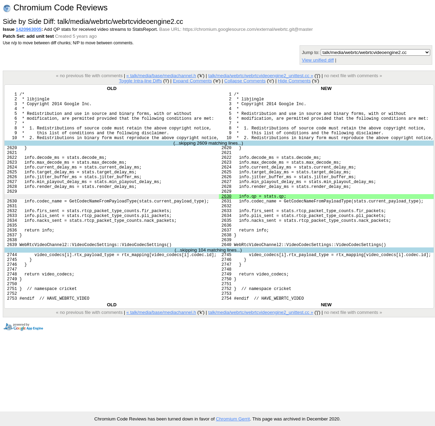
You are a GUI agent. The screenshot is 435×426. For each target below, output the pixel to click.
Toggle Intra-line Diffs (140, 80)
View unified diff (318, 60)
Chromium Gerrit (233, 419)
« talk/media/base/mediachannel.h (161, 75)
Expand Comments (192, 80)
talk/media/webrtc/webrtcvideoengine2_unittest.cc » (260, 75)
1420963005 (29, 29)
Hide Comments (294, 80)
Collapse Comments (244, 80)
